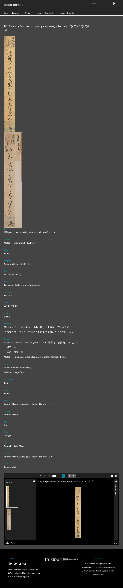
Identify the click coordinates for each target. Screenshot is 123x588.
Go (63, 476)
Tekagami (15, 12)
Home (6, 12)
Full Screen (115, 542)
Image (51, 476)
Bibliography (49, 12)
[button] (34, 481)
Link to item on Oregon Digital (14, 372)
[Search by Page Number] (54, 476)
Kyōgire (27, 12)
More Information (116, 485)
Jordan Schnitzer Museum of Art (90, 571)
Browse (38, 12)
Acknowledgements (67, 12)
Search (115, 3)
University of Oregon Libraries (103, 567)
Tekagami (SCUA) (10, 467)
